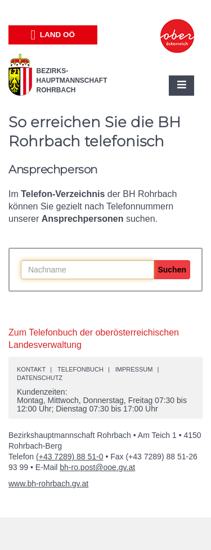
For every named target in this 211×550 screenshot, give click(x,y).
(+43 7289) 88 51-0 (69, 456)
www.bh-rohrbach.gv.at (48, 483)
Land (52, 35)
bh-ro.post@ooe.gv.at (97, 467)
